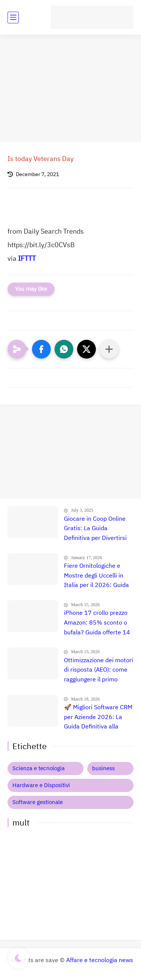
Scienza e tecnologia (38, 768)
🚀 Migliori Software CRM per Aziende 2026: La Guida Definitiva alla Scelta (98, 717)
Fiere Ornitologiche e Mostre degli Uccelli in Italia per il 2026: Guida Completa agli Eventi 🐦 (96, 576)
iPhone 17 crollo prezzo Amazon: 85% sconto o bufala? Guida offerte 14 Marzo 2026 (97, 623)
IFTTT (27, 258)
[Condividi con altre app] (109, 349)
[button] (41, 349)
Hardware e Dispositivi (41, 785)
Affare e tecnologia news (99, 960)
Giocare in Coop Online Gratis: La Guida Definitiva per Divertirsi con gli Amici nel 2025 (95, 529)
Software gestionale (37, 802)
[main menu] (13, 17)
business (103, 768)
